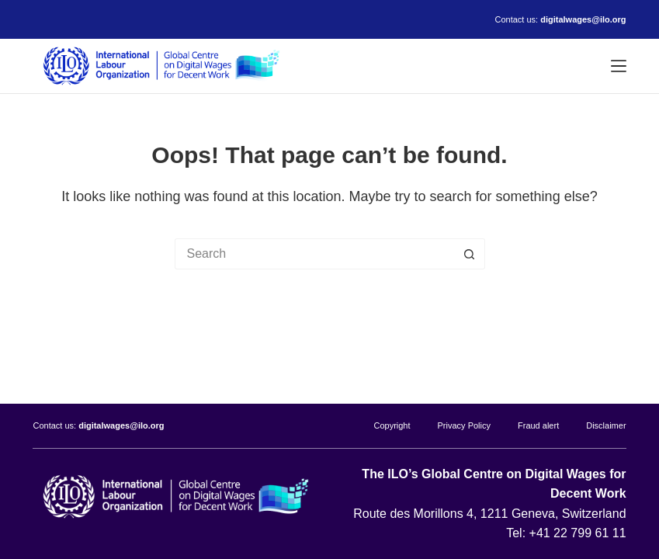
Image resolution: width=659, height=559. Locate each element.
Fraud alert (538, 425)
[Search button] (469, 253)
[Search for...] (314, 253)
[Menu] (618, 66)
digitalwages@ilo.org (583, 19)
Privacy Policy (464, 425)
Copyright (391, 425)
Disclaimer (606, 425)
